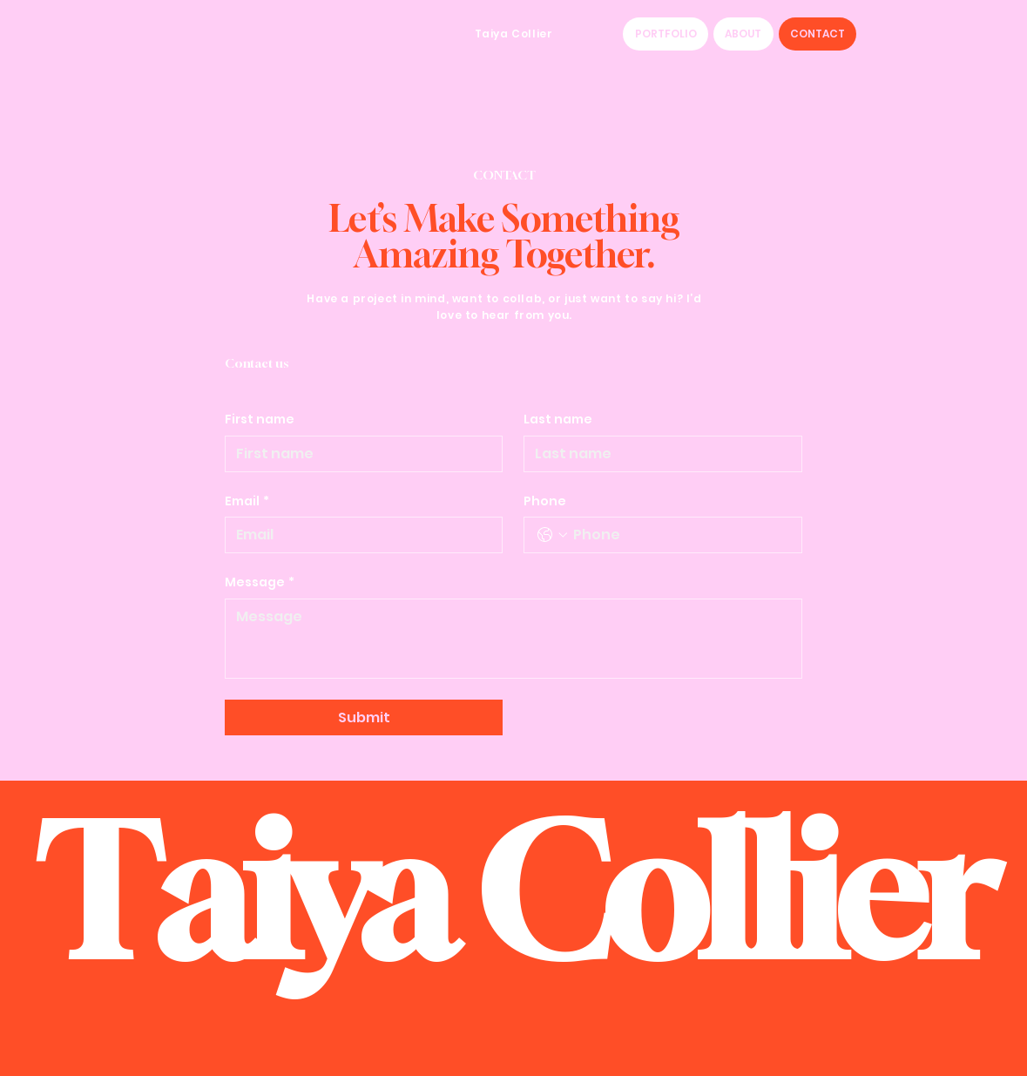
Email (247, 502)
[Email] (358, 535)
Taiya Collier (514, 33)
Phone (545, 501)
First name (259, 419)
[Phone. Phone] (680, 535)
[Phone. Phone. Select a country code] (552, 534)
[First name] (358, 453)
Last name (558, 419)
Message (259, 583)
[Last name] (657, 453)
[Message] (513, 638)
